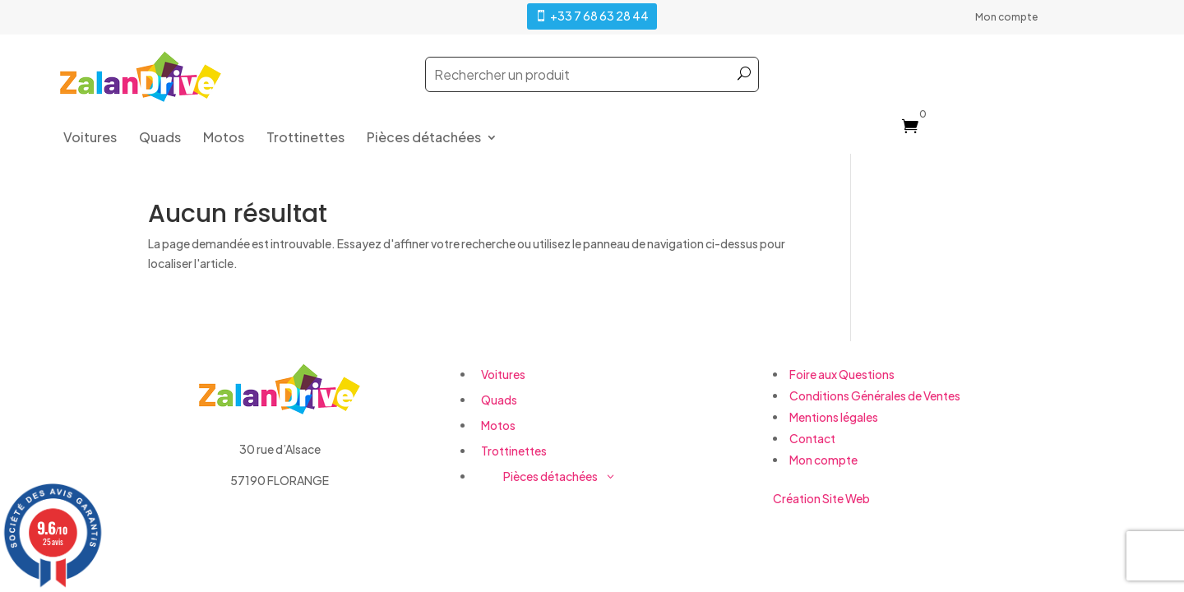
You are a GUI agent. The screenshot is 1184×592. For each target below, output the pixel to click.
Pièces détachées (424, 139)
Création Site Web (821, 498)
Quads (160, 139)
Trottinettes (305, 139)
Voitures (90, 139)
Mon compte (1006, 17)
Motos (223, 139)
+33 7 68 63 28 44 (599, 15)
